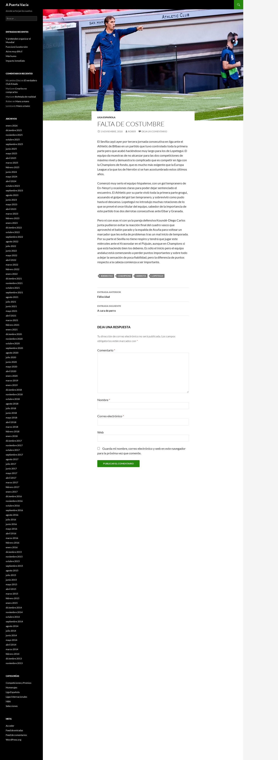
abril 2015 (11, 589)
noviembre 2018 (14, 394)
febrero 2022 (12, 269)
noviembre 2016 (14, 501)
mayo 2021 (11, 311)
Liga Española (106, 117)
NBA (8, 701)
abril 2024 (11, 181)
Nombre (103, 400)
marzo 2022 (12, 264)
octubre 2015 (13, 561)
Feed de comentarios (16, 735)
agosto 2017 (12, 459)
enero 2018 (12, 436)
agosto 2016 (12, 514)
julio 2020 (11, 357)
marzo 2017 (12, 482)
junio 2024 (11, 171)
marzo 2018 (12, 426)
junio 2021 (11, 306)
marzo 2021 (12, 320)
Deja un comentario (154, 131)
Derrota (141, 276)
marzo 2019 (12, 380)
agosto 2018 (12, 403)
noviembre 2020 (14, 338)
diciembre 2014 (14, 607)
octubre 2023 (13, 185)
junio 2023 (11, 199)
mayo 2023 (11, 204)
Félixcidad (143, 294)
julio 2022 (11, 246)
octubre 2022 (13, 232)
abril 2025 (11, 158)
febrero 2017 (12, 487)
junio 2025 (11, 148)
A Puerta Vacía (17, 5)
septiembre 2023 (14, 190)
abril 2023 (11, 209)
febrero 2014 (12, 653)
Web (100, 432)
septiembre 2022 (14, 236)
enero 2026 (12, 125)
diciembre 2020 (14, 334)
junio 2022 (11, 250)
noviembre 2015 (14, 556)
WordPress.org (13, 739)
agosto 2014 (12, 626)
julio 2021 (11, 301)
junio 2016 (11, 524)
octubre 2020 (13, 343)
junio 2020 (11, 361)
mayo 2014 (11, 640)
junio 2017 (11, 468)
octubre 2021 (13, 287)
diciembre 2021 (14, 278)
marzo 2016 (12, 538)
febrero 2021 (12, 324)
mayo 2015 (11, 584)
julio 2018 (11, 408)
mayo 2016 (11, 528)
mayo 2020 (11, 366)
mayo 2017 (11, 473)
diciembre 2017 (14, 440)
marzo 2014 (12, 649)
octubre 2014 (13, 616)
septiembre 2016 (14, 510)
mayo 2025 (11, 153)
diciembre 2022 (14, 227)
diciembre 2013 (14, 658)
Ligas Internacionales (16, 696)
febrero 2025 (12, 167)
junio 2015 (11, 579)
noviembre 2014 (14, 612)
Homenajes (11, 687)
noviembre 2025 (14, 134)
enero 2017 (12, 491)
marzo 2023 (12, 213)
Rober (132, 131)
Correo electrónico (110, 416)
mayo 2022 (11, 255)
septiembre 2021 (14, 292)
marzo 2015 (12, 593)
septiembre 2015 (14, 565)
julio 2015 (11, 575)
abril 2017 (11, 477)
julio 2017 (11, 463)
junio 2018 (11, 412)
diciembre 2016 (14, 496)
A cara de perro (143, 308)
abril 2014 (11, 644)
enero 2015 (12, 602)
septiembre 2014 (14, 621)
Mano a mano (22, 101)
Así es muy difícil (14, 51)
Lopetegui (157, 276)
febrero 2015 (12, 598)
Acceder (10, 725)
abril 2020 (11, 371)
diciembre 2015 (14, 551)
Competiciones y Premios (18, 682)
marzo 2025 (12, 162)
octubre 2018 (13, 399)
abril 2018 (11, 422)
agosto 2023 (12, 195)
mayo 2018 (11, 417)
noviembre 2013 (14, 663)
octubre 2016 (13, 505)
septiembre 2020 (14, 348)
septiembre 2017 (14, 454)
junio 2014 (11, 635)
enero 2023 (12, 222)
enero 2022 (12, 273)
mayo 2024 (11, 176)
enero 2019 (12, 385)
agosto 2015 (12, 570)
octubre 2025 (13, 139)
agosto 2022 (12, 241)
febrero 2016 (12, 542)
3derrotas (107, 276)
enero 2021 (12, 329)
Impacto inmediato (15, 60)
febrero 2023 (12, 218)
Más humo (11, 56)
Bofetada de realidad (25, 96)
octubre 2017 (13, 450)
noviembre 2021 (14, 283)
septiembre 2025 (14, 144)
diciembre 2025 (14, 130)
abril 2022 (11, 260)
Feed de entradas (14, 730)
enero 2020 (12, 375)
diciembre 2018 (14, 389)
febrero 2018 (12, 431)
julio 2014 (11, 630)
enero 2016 (12, 547)
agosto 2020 (12, 352)
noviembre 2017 (14, 445)
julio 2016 (11, 519)
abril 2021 (11, 315)
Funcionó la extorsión (17, 46)
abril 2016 (11, 533)
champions (124, 276)
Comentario (106, 350)
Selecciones (12, 706)
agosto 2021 (12, 297)
